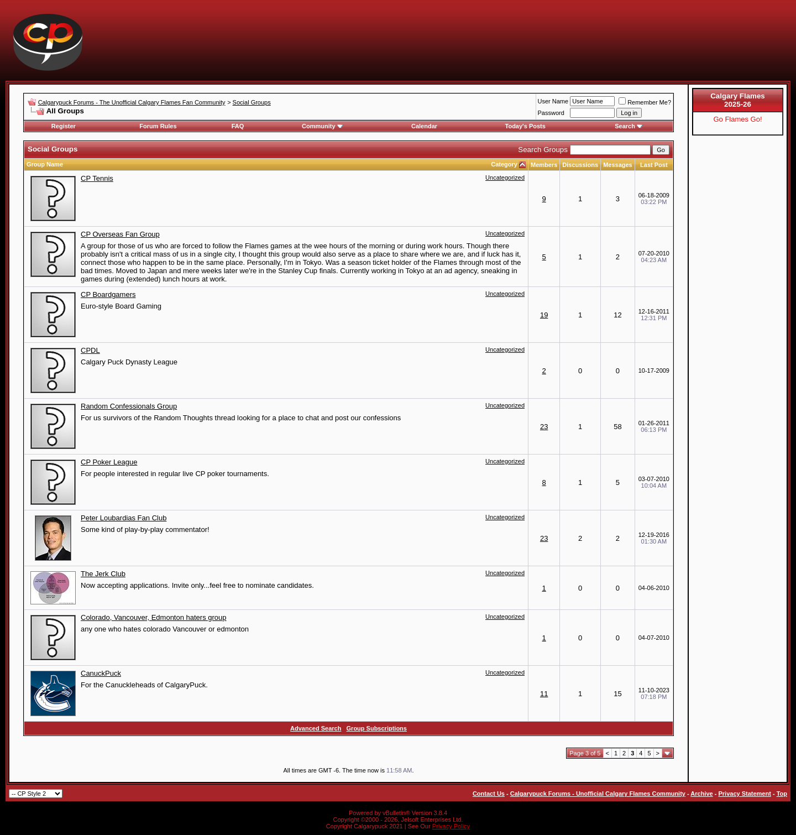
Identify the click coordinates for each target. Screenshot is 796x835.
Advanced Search (315, 728)
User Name (553, 101)
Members (544, 164)
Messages (617, 164)
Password (551, 112)
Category (504, 164)
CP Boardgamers (108, 294)
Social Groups (252, 102)
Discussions (580, 164)
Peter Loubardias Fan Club (123, 518)
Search (629, 126)
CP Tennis (97, 178)
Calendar (424, 126)
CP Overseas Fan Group (120, 234)
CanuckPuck (101, 673)
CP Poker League (109, 462)
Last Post (654, 164)
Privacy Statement (744, 793)
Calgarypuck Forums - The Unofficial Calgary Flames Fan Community (132, 102)
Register (63, 126)
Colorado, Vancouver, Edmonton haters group (154, 617)
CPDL (90, 350)
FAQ (238, 126)
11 (544, 694)
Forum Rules (157, 126)
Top (782, 793)
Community (322, 126)
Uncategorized (505, 177)
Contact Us (489, 793)
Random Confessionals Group (129, 406)
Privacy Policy (451, 826)
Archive (701, 793)
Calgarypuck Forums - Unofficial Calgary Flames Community (597, 793)
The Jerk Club (103, 574)
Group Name (45, 164)
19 (544, 315)
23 (544, 426)
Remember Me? (645, 102)
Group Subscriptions (377, 728)
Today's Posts (525, 126)
